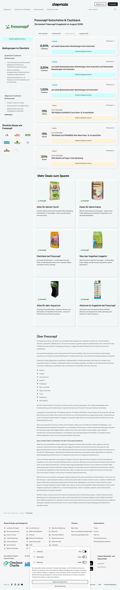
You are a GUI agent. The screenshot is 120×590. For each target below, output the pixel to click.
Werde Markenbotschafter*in (102, 541)
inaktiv (80, 557)
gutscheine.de (102, 567)
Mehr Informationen (53, 577)
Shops (22, 513)
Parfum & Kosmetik (33, 541)
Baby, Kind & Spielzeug (57, 528)
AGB (99, 584)
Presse (96, 528)
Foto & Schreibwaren (56, 535)
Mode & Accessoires (56, 538)
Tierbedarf (53, 545)
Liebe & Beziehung (11, 538)
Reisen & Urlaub (55, 541)
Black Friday (74, 528)
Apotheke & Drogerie (11, 528)
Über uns (96, 535)
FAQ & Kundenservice (100, 538)
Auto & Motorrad (32, 528)
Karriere (96, 531)
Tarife (29, 545)
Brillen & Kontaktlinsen (34, 531)
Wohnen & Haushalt (11, 548)
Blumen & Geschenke (11, 531)
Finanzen (30, 535)
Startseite (15, 513)
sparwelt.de (101, 563)
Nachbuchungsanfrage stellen (80, 535)
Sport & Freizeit (10, 545)
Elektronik (53, 531)
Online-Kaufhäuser (11, 541)
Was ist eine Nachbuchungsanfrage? (81, 531)
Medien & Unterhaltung (34, 538)
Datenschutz (91, 584)
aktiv (80, 551)
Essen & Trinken (10, 535)
